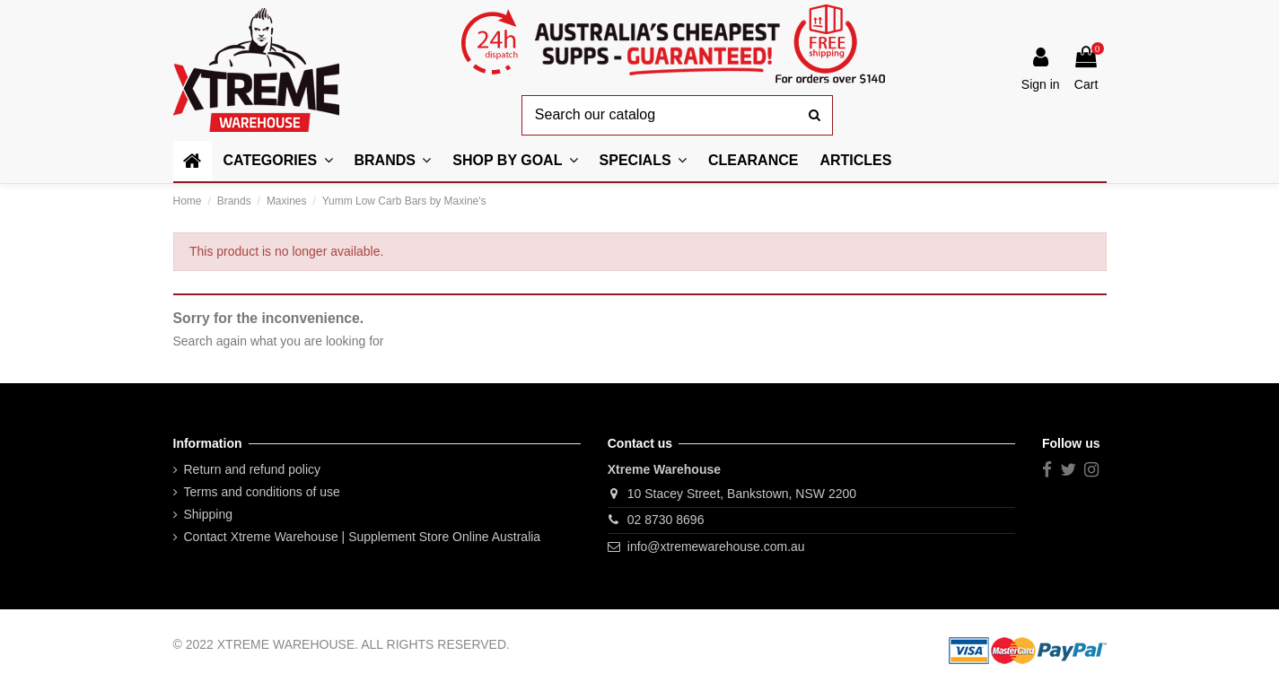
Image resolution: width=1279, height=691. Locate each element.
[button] (515, 161)
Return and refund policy (252, 469)
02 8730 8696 (666, 519)
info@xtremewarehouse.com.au (716, 546)
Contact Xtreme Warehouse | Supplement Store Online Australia (362, 536)
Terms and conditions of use (262, 492)
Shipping (208, 514)
